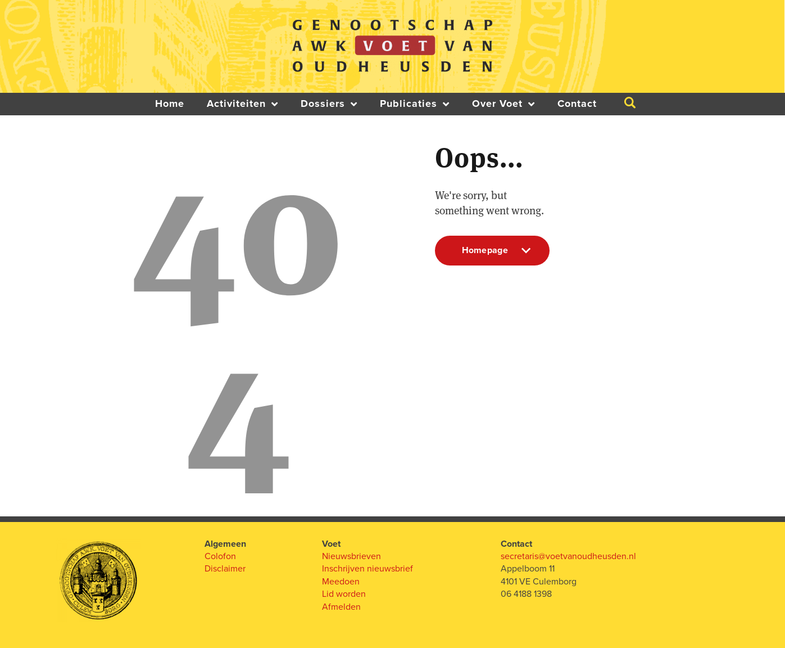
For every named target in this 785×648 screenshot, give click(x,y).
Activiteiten (242, 104)
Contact (577, 104)
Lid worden (344, 594)
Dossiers (329, 104)
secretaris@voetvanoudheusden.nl (568, 556)
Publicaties (415, 104)
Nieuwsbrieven (351, 556)
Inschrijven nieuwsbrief (367, 568)
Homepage (492, 255)
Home (169, 104)
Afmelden (341, 607)
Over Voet (503, 104)
